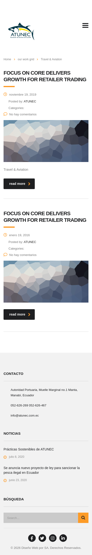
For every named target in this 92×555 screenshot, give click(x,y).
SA (46, 548)
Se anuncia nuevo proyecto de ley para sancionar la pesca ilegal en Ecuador (42, 470)
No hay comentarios (20, 114)
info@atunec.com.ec (25, 415)
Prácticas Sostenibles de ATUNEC (29, 449)
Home (7, 59)
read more (20, 184)
